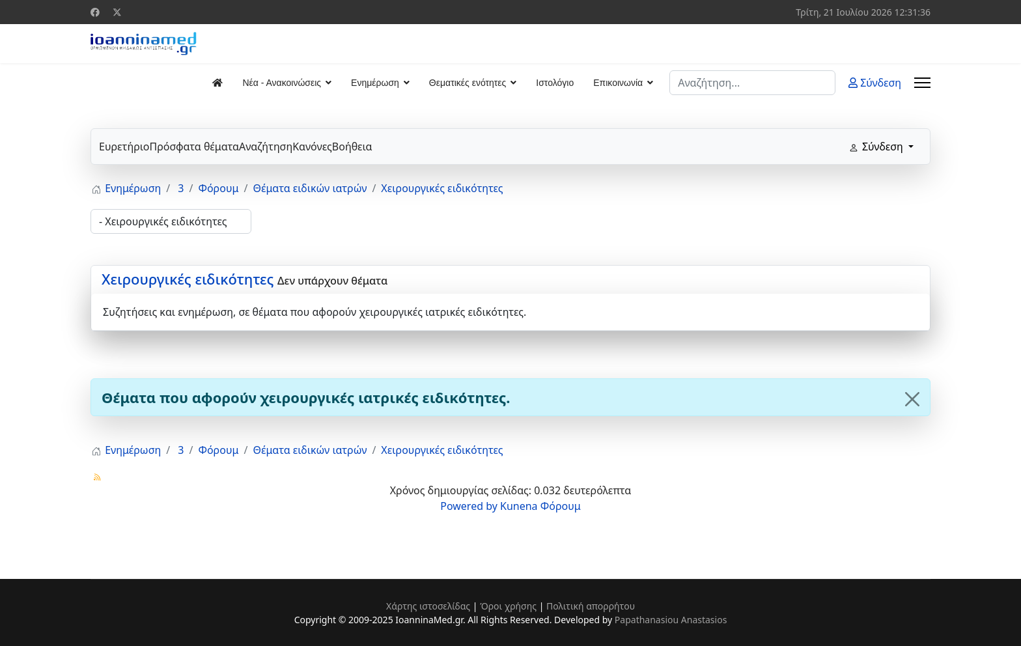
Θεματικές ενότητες (467, 82)
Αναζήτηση (265, 146)
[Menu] (922, 82)
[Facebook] (95, 12)
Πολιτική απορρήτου (590, 606)
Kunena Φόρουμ (540, 506)
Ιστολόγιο (555, 82)
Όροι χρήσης (508, 606)
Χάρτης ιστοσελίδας (428, 606)
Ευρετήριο (124, 146)
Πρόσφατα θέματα (194, 146)
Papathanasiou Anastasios (671, 619)
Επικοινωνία (618, 82)
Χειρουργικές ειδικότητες (187, 278)
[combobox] (752, 82)
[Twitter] (117, 12)
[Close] (912, 399)
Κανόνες (312, 146)
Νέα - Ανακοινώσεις (281, 82)
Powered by (468, 506)
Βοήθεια (352, 146)
